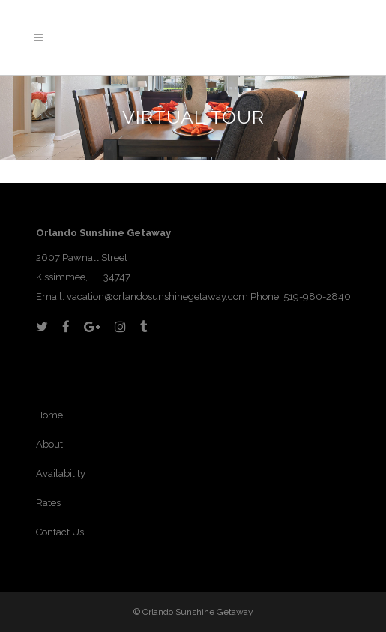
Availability (60, 473)
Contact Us (60, 532)
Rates (48, 502)
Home (49, 415)
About (49, 444)
